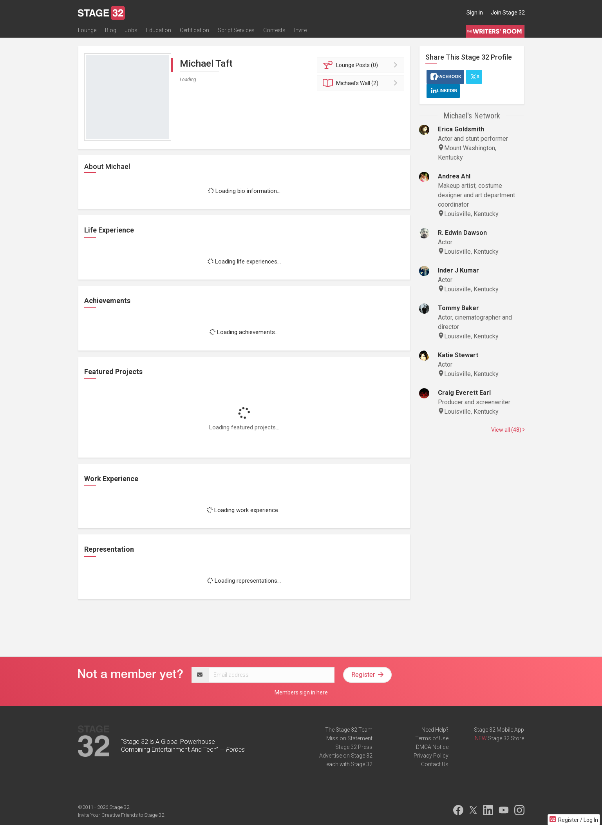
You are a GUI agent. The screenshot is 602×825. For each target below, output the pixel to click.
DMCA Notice (432, 747)
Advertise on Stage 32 (345, 755)
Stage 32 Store (506, 738)
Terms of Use (431, 738)
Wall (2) (362, 83)
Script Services (236, 30)
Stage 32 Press (353, 747)
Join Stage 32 (508, 12)
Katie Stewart (458, 355)
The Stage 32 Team (348, 730)
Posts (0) (362, 65)
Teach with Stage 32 (347, 764)
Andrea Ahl (454, 176)
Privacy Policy (431, 755)
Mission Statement (349, 738)
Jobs (131, 30)
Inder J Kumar (458, 270)
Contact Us (434, 764)
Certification (194, 30)
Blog (110, 30)
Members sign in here (301, 692)
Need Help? (434, 730)
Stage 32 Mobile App (499, 730)
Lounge (87, 30)
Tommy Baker (458, 308)
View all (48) (507, 430)
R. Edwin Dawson (462, 232)
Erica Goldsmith (461, 129)
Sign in (474, 12)
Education (158, 30)
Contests (274, 30)
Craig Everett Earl (464, 392)
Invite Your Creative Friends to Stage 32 (121, 815)
